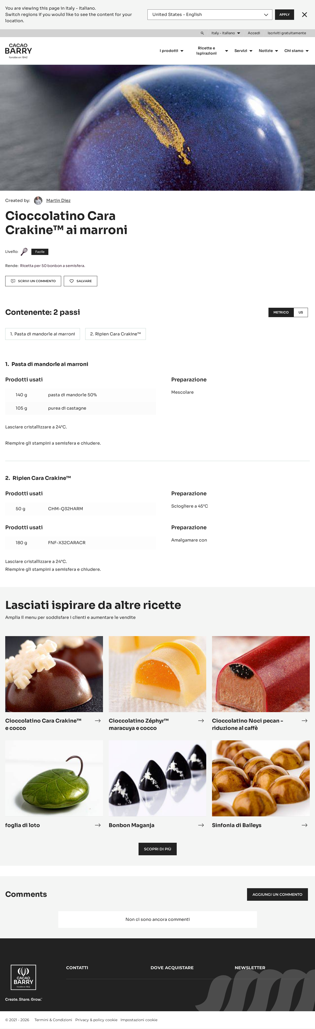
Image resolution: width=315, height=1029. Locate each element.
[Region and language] (209, 14)
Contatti (77, 967)
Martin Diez (58, 200)
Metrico (281, 312)
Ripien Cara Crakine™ (118, 334)
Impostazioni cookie (139, 1020)
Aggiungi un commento (277, 894)
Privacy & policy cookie (96, 1020)
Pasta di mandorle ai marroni (44, 334)
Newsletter (250, 967)
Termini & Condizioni (53, 1020)
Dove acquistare (172, 967)
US (301, 312)
